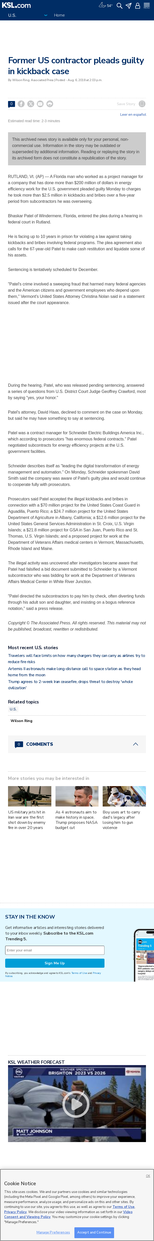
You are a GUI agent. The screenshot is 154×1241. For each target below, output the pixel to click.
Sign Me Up (55, 963)
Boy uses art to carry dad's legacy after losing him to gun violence (121, 820)
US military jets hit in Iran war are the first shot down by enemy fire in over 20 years (26, 820)
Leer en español (133, 115)
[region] (77, 1205)
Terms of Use (79, 973)
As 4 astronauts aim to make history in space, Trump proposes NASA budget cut (76, 820)
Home (59, 15)
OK (148, 1176)
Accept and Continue (94, 1232)
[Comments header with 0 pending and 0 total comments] (77, 744)
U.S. (13, 709)
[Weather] (106, 5)
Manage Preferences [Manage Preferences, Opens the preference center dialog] (53, 1232)
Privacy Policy (15, 1212)
